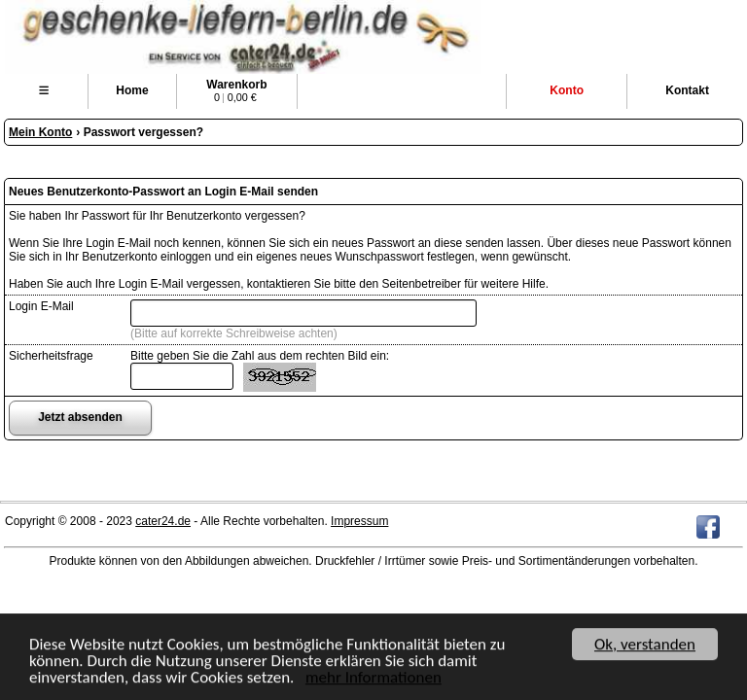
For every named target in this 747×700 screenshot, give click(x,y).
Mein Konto (40, 132)
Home (132, 90)
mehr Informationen (373, 678)
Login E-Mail (41, 306)
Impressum (359, 521)
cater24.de (163, 521)
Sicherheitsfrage (51, 356)
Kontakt (687, 90)
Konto (567, 90)
